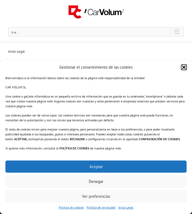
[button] (184, 67)
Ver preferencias (96, 196)
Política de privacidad (101, 207)
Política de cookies (71, 207)
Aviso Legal (125, 207)
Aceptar (96, 166)
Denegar (96, 181)
